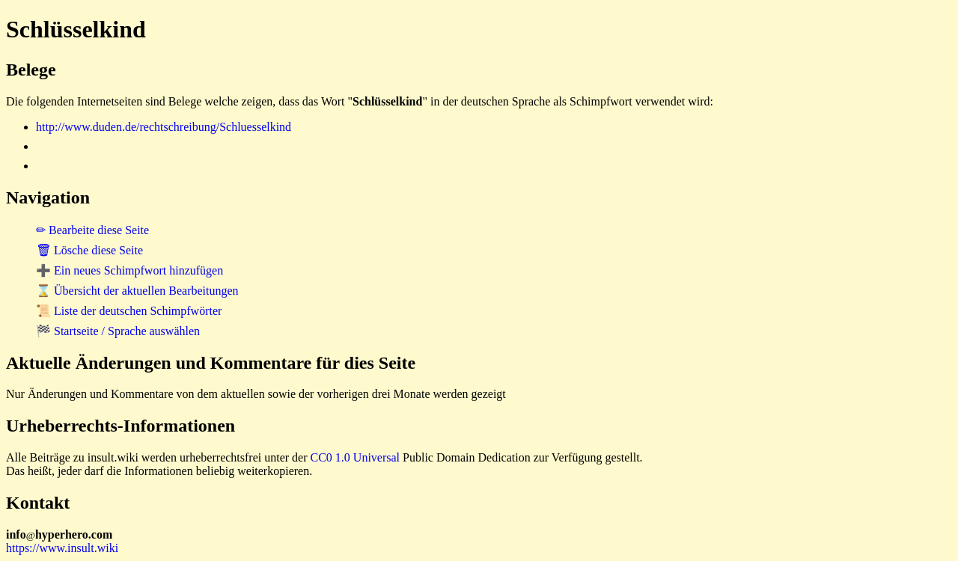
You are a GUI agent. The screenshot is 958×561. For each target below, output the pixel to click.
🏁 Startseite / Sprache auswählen (118, 331)
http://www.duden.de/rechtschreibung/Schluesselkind (163, 126)
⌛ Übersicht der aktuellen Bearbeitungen (137, 290)
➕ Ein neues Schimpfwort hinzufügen (129, 270)
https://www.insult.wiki (62, 548)
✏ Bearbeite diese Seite (92, 230)
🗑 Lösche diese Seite (89, 250)
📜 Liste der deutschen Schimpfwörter (129, 310)
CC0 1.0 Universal (355, 457)
